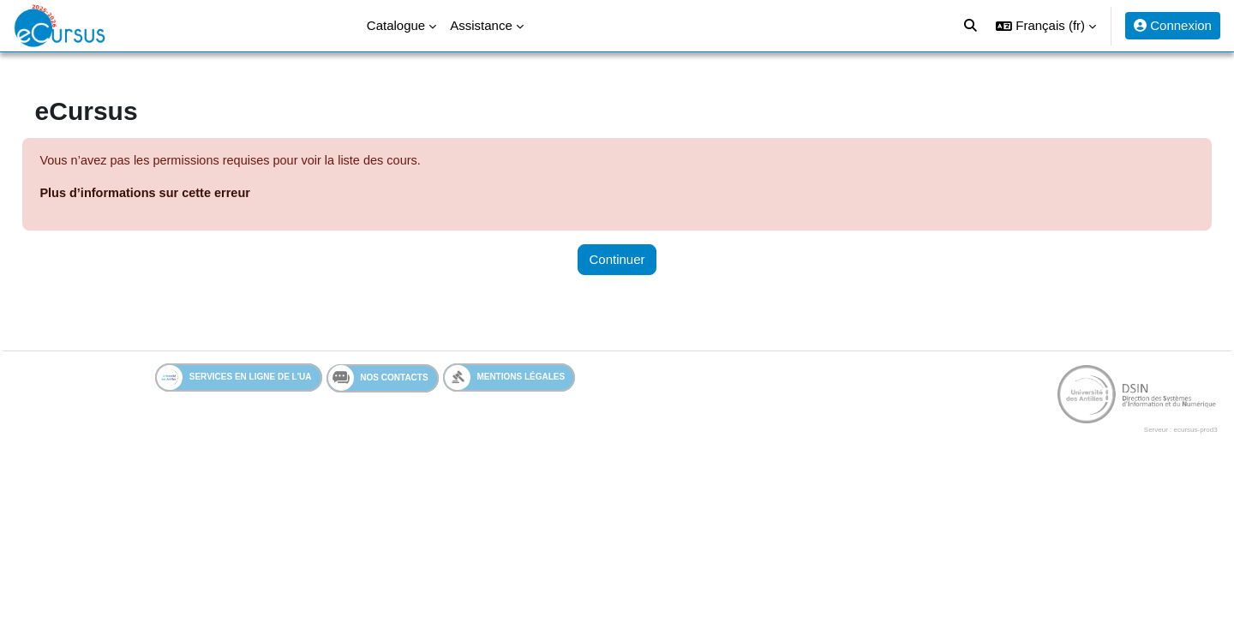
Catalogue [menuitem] (396, 25)
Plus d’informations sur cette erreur (187, 194)
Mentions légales (505, 379)
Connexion (1173, 25)
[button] (1046, 25)
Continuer (616, 260)
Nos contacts (378, 379)
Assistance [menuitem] (481, 25)
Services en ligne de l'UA (234, 379)
